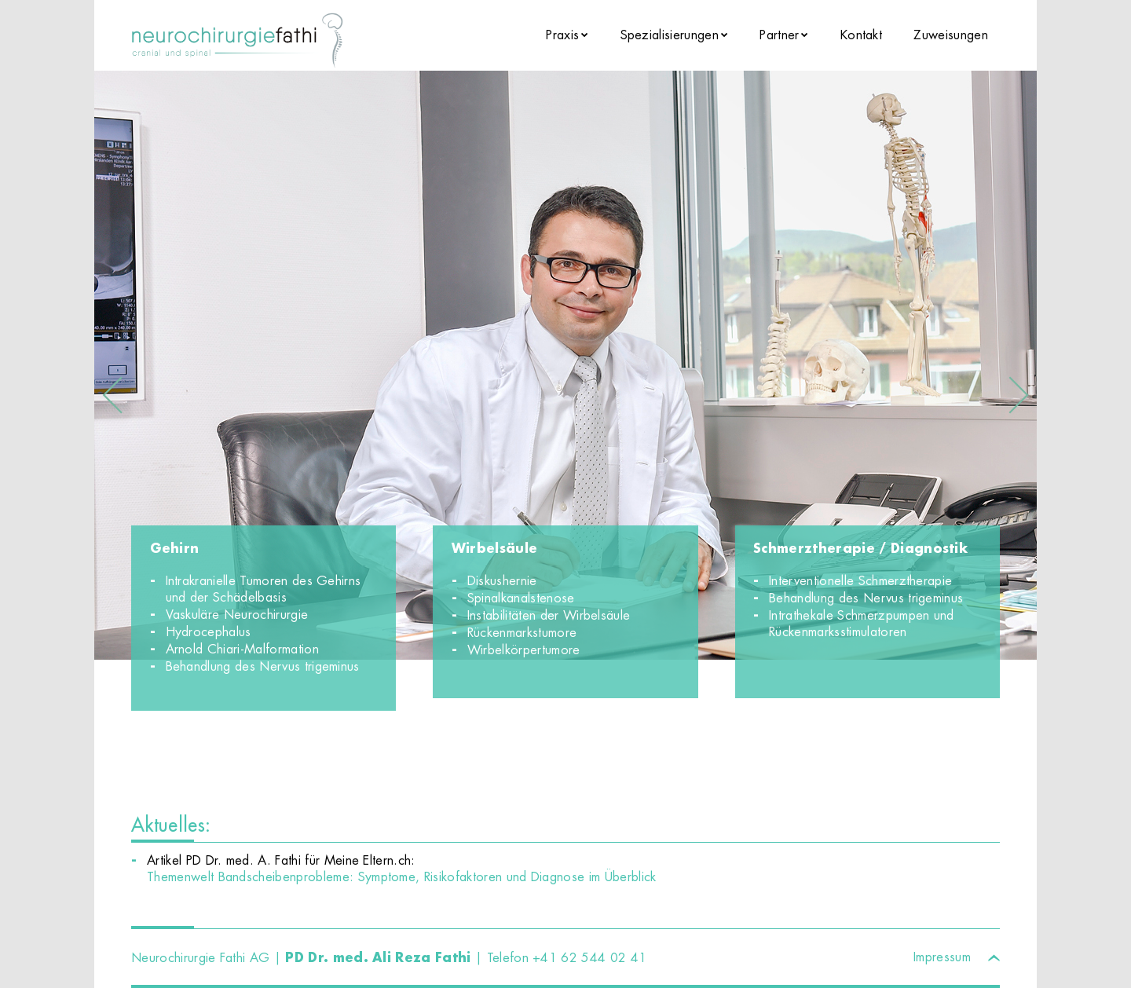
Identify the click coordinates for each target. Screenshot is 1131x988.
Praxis (562, 35)
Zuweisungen (950, 35)
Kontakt (861, 35)
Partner (779, 35)
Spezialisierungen (669, 35)
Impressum (942, 957)
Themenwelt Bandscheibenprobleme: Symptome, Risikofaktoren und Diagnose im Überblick (402, 877)
